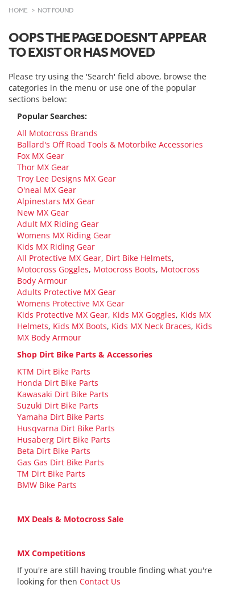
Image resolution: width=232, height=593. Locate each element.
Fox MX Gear (40, 155)
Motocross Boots (124, 269)
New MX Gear (43, 212)
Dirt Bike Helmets (139, 258)
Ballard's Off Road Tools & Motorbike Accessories (110, 144)
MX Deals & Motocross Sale (70, 519)
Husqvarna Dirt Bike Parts (66, 428)
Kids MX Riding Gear (56, 246)
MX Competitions (51, 553)
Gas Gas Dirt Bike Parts (60, 462)
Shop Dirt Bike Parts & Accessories (84, 354)
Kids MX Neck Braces (151, 326)
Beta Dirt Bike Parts (53, 450)
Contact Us (100, 581)
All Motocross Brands (57, 133)
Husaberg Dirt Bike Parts (63, 439)
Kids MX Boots (80, 326)
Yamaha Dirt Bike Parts (60, 416)
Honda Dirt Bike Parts (57, 382)
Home (18, 10)
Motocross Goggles (53, 269)
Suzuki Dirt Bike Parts (57, 405)
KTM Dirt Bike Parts (53, 371)
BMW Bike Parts (47, 485)
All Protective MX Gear (59, 258)
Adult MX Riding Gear (58, 223)
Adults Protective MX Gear (66, 292)
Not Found (56, 10)
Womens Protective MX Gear (71, 303)
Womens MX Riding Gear (64, 235)
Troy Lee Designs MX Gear (66, 178)
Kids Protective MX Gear (62, 314)
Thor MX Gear (43, 167)
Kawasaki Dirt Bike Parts (63, 394)
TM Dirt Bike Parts (51, 473)
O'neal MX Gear (46, 189)
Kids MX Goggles (144, 314)
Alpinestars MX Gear (56, 201)
